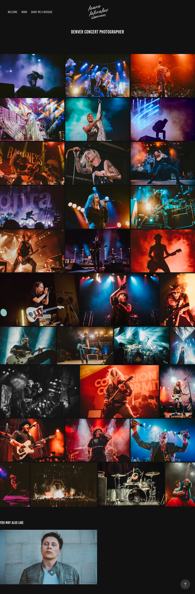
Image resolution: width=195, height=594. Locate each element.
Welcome (12, 12)
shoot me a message (41, 12)
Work (24, 12)
